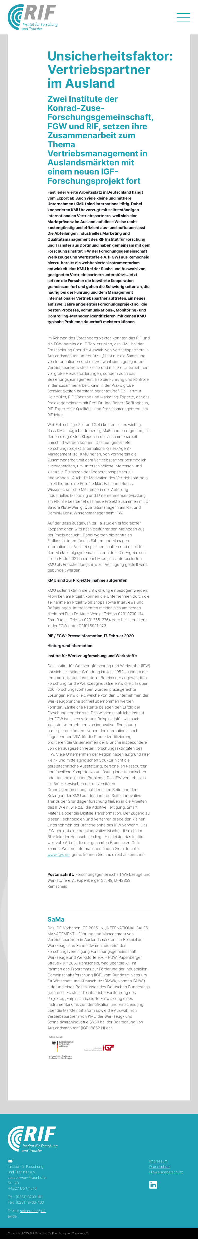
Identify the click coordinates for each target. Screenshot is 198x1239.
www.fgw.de (58, 854)
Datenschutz (159, 1166)
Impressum (158, 1161)
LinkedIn (153, 1185)
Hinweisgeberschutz (166, 1172)
